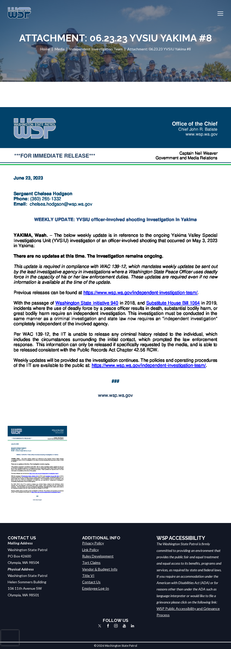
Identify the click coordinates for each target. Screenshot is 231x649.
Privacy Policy (93, 543)
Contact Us (91, 582)
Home (45, 49)
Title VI (88, 575)
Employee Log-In (95, 588)
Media (59, 49)
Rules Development (98, 556)
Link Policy (90, 550)
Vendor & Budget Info (99, 569)
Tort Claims (91, 562)
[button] (220, 13)
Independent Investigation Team (96, 49)
